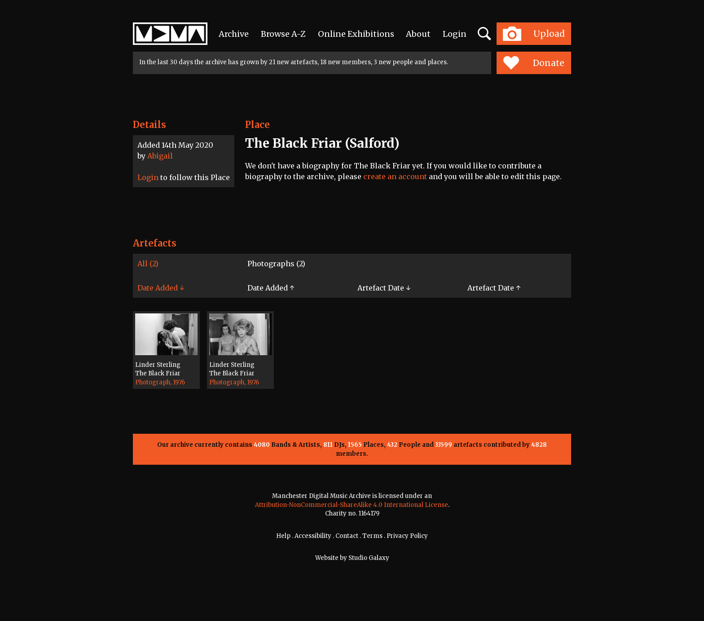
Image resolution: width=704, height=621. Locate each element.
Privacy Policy (407, 536)
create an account (395, 176)
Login (454, 34)
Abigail (160, 155)
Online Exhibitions (356, 34)
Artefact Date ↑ (493, 287)
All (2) (147, 263)
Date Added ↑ (270, 287)
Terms (372, 536)
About (418, 34)
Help (283, 536)
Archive (234, 34)
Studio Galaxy (368, 558)
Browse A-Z (283, 34)
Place (257, 124)
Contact (346, 536)
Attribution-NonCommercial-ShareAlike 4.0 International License (351, 505)
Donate (533, 63)
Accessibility (313, 536)
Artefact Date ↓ (383, 287)
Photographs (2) (276, 263)
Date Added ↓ (160, 287)
